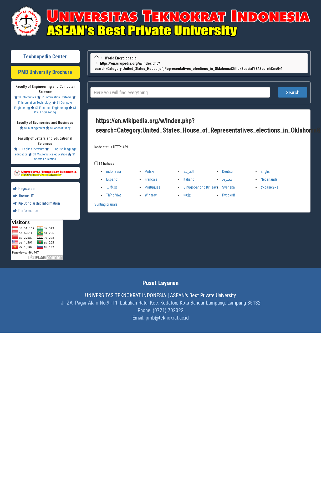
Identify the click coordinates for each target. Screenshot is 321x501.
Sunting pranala (106, 204)
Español (112, 179)
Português (152, 187)
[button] (96, 163)
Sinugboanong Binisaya (201, 187)
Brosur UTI (23, 196)
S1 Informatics (25, 97)
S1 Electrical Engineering (49, 108)
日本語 (111, 187)
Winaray (151, 195)
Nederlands (269, 179)
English (266, 171)
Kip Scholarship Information (36, 203)
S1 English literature (29, 149)
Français (151, 179)
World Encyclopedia (120, 58)
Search (292, 92)
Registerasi (24, 188)
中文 (187, 195)
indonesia (113, 171)
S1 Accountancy (58, 128)
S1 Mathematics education (47, 154)
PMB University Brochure (45, 72)
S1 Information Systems (54, 97)
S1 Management (32, 128)
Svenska (228, 187)
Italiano (189, 179)
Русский (228, 195)
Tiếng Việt (113, 195)
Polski (149, 171)
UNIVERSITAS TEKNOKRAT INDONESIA (125, 295)
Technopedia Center (45, 56)
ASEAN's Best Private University (203, 295)
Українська (269, 187)
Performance (25, 211)
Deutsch (228, 171)
